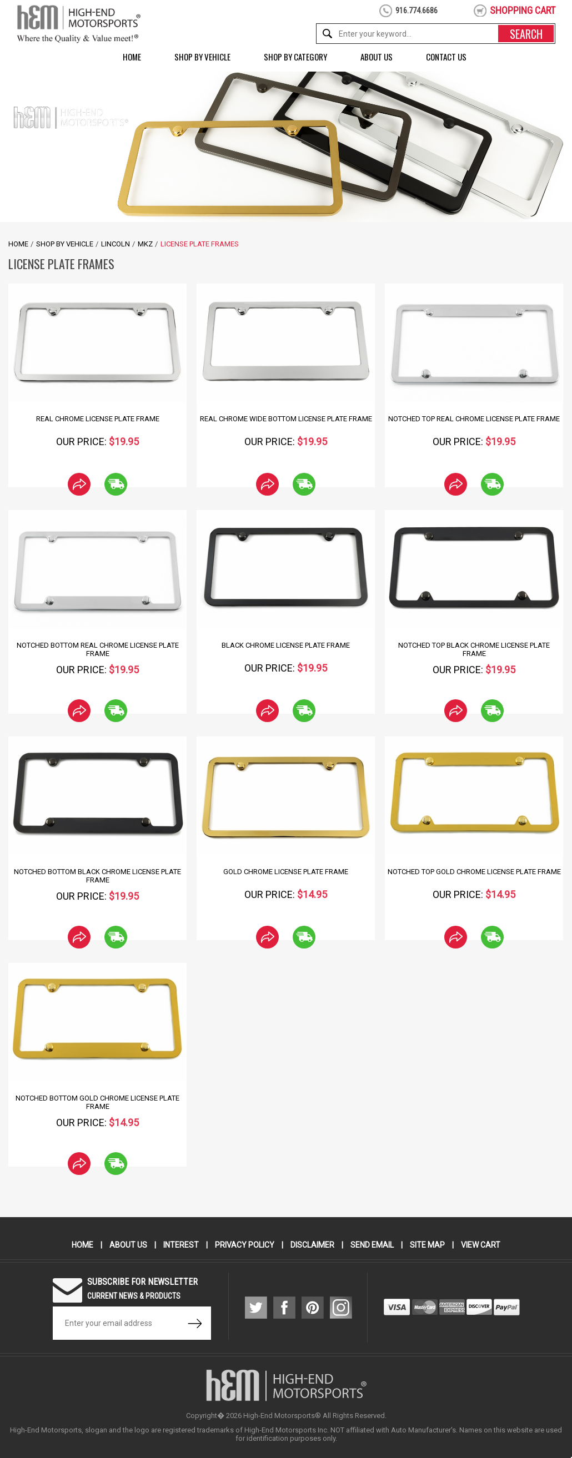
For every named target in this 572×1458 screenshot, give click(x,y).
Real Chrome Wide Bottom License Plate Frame (286, 419)
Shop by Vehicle (202, 57)
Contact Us (446, 57)
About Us (376, 57)
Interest (181, 1244)
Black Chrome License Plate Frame (286, 645)
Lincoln (115, 244)
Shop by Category (295, 57)
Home (132, 57)
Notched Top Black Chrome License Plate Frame (474, 649)
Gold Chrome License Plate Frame (285, 871)
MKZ (145, 244)
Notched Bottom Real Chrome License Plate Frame (98, 649)
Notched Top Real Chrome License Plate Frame (474, 419)
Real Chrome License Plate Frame (97, 419)
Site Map (427, 1244)
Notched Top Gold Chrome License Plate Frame (474, 871)
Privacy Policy (244, 1244)
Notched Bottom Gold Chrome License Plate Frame (97, 1102)
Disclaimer (312, 1244)
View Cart (480, 1244)
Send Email (372, 1244)
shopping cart (522, 10)
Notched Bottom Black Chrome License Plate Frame (97, 875)
